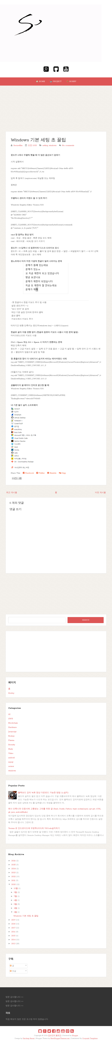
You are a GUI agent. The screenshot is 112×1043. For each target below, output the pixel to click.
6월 (15, 900)
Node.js (11, 736)
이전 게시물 (100, 492)
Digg (62, 473)
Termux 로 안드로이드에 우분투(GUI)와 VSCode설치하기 (34, 828)
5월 (15, 904)
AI (9, 714)
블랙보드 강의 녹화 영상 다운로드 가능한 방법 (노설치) (43, 793)
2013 (13, 944)
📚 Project (55, 81)
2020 (13, 884)
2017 (13, 928)
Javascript (12, 732)
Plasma (11, 740)
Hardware (12, 727)
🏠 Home (40, 81)
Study (10, 749)
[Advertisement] (56, 105)
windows (53, 145)
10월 (16, 888)
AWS (10, 719)
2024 (13, 869)
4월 (15, 908)
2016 (13, 932)
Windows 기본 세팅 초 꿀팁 (38, 140)
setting (45, 145)
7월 (15, 896)
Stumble (51, 473)
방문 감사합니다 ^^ (14, 997)
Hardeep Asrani (28, 1038)
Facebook (28, 473)
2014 (13, 940)
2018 (13, 924)
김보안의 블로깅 (54, 1035)
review (11, 766)
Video (10, 753)
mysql (10, 762)
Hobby (11, 693)
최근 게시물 (11, 492)
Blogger (75, 1035)
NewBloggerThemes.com (59, 1038)
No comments (68, 145)
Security (11, 745)
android (11, 758)
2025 (13, 865)
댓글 (13, 971)
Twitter (40, 473)
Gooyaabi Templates (90, 1038)
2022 (13, 876)
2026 (13, 861)
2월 (15, 912)
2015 (13, 936)
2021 (13, 880)
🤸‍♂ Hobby (71, 81)
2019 (13, 920)
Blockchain (13, 723)
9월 (15, 892)
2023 (13, 872)
